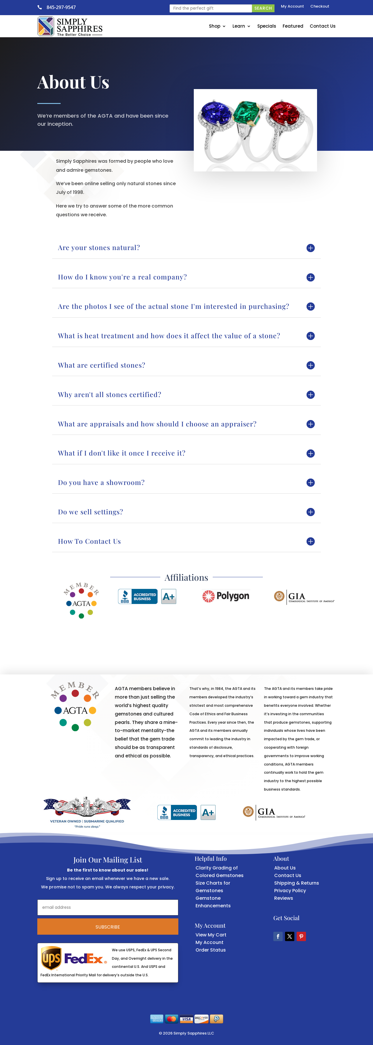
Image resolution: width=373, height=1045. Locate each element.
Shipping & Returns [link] (296, 883)
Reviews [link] (283, 898)
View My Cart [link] (211, 934)
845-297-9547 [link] (61, 7)
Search (263, 8)
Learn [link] (239, 26)
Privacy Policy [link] (290, 890)
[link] (42, 7)
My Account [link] (292, 6)
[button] (278, 936)
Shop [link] (214, 26)
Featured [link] (293, 26)
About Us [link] (285, 868)
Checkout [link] (319, 6)
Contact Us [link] (323, 26)
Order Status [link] (211, 950)
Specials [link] (266, 26)
